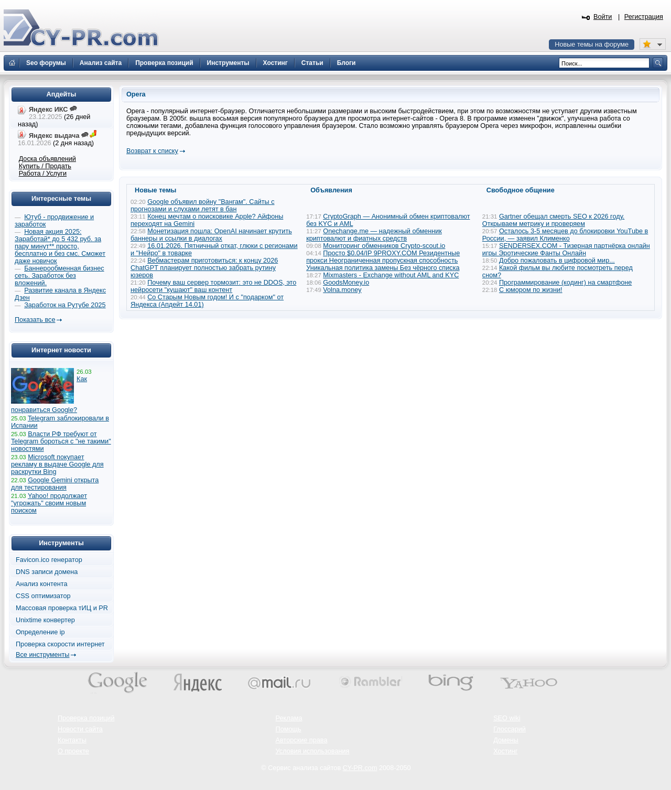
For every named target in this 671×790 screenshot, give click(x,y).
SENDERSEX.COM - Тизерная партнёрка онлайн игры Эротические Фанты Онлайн (566, 249)
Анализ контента (42, 584)
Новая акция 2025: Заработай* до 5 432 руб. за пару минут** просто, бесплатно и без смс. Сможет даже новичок (60, 246)
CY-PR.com (360, 768)
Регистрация (643, 16)
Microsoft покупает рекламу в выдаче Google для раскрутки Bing (57, 464)
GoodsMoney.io (346, 282)
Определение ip (40, 632)
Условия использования (313, 751)
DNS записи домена (47, 572)
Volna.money (342, 290)
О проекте (73, 751)
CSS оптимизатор (43, 596)
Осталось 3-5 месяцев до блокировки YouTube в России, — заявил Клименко (565, 235)
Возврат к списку (152, 151)
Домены (505, 740)
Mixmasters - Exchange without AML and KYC (391, 275)
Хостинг (505, 751)
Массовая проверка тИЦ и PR (62, 608)
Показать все (35, 319)
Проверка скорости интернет (60, 644)
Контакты (72, 740)
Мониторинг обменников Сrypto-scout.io (384, 246)
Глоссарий (509, 729)
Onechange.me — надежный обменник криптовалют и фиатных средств (374, 235)
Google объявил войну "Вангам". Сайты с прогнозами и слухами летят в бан (203, 205)
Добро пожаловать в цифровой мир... (557, 260)
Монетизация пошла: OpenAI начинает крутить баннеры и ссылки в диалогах (211, 235)
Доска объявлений (47, 159)
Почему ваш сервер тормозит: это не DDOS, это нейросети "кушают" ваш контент (213, 286)
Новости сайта (80, 729)
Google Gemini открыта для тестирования (55, 484)
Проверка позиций (86, 718)
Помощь (288, 729)
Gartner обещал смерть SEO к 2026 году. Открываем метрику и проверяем (553, 220)
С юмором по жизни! (530, 290)
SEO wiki (506, 718)
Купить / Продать (45, 166)
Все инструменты (42, 654)
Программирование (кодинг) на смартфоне (565, 282)
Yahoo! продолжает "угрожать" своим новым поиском (49, 503)
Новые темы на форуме (592, 44)
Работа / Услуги (43, 173)
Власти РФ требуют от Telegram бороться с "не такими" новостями (61, 441)
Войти (602, 16)
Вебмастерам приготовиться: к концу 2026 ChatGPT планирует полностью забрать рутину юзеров (204, 268)
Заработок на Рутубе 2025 (64, 305)
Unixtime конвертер (45, 620)
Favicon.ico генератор (49, 560)
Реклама (289, 718)
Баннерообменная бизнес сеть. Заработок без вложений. (59, 276)
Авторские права (302, 740)
